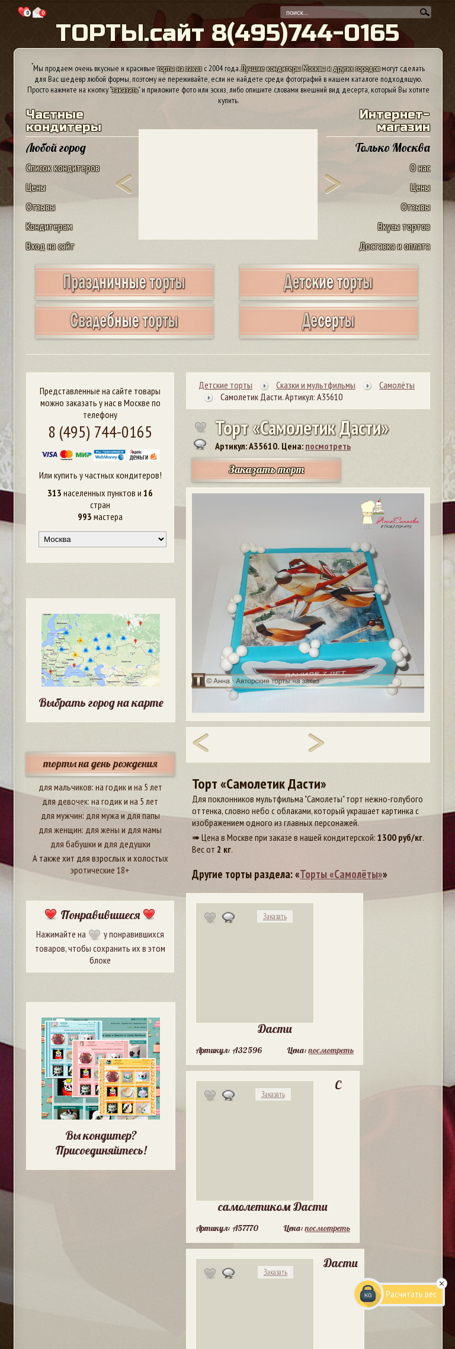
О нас (420, 167)
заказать (125, 89)
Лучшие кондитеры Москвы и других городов (310, 68)
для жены (102, 829)
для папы (143, 815)
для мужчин (61, 815)
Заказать (275, 916)
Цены (36, 187)
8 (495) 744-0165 (100, 431)
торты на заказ (179, 68)
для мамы (144, 829)
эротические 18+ (100, 870)
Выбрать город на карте (101, 702)
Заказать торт (266, 469)
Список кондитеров (63, 167)
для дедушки (127, 844)
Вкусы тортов (404, 226)
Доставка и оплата (394, 246)
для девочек (65, 801)
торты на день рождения (100, 763)
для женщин (60, 829)
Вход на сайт (50, 246)
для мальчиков (65, 787)
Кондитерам (49, 226)
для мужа (102, 815)
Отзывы (40, 206)
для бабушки (73, 844)
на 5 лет (148, 787)
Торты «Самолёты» (341, 874)
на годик (110, 787)
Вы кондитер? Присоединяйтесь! (100, 1142)
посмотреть (328, 446)
